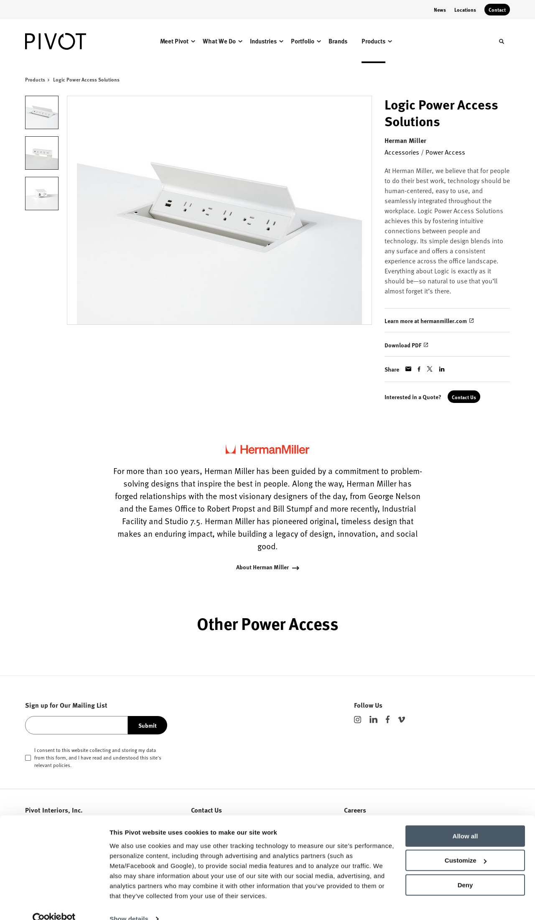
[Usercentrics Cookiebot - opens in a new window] (54, 903)
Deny (465, 869)
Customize (466, 845)
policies (61, 765)
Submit (147, 725)
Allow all (465, 820)
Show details (129, 903)
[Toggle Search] (501, 41)
